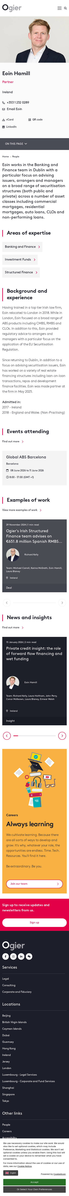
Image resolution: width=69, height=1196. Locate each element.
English (10, 1173)
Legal (5, 979)
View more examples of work (21, 510)
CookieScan (60, 1174)
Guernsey (8, 1042)
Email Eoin (12, 109)
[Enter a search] (65, 8)
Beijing (6, 1016)
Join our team (34, 884)
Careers (7, 1131)
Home (5, 157)
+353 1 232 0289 (15, 102)
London (6, 1068)
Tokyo (5, 1101)
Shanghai (8, 1088)
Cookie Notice (24, 1166)
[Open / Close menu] (59, 8)
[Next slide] (62, 736)
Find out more (12, 442)
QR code (36, 120)
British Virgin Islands (14, 1022)
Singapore (8, 1094)
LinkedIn (9, 127)
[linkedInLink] (21, 956)
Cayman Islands (12, 1029)
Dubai (5, 1035)
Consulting (8, 985)
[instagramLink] (13, 956)
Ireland (6, 1055)
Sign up (34, 922)
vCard (8, 120)
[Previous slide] (7, 736)
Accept (34, 1182)
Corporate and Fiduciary (16, 992)
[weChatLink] (29, 956)
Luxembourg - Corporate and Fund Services (28, 1081)
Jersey (6, 1061)
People (15, 157)
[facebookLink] (5, 956)
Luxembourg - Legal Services (19, 1075)
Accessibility (9, 1138)
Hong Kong (9, 1048)
